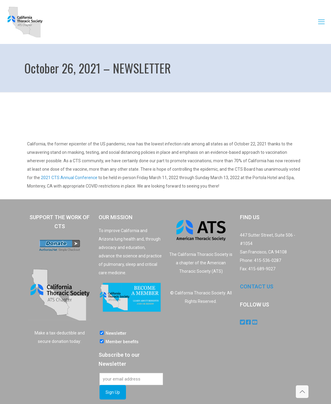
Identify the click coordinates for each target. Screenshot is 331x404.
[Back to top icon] (302, 391)
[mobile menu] (321, 22)
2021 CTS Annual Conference (69, 177)
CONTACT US (256, 286)
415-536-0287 (267, 260)
